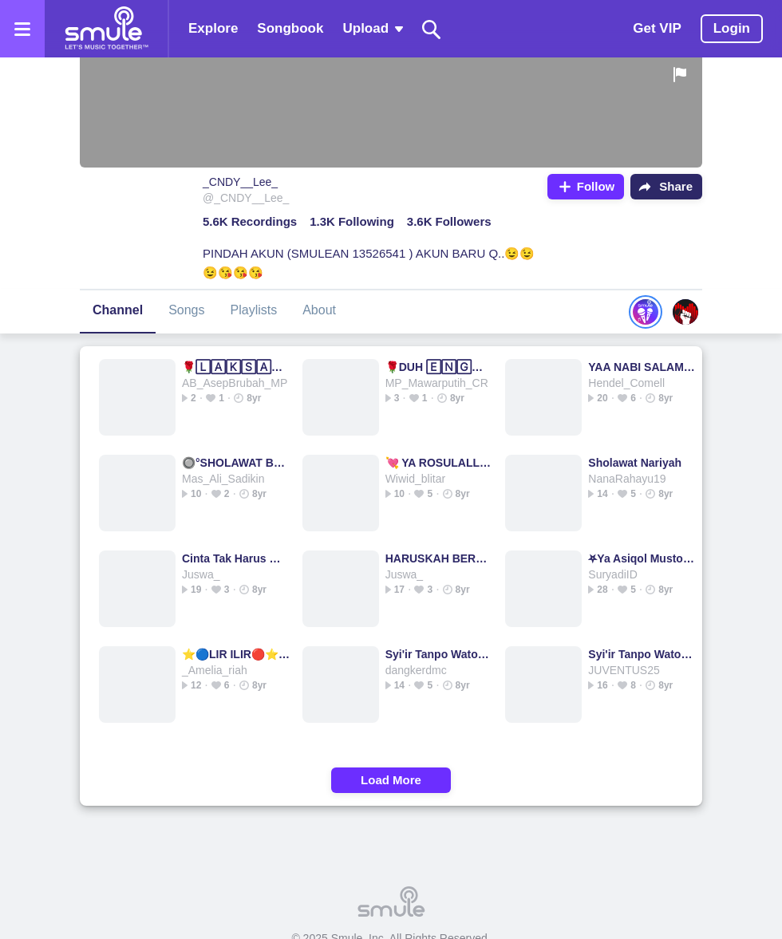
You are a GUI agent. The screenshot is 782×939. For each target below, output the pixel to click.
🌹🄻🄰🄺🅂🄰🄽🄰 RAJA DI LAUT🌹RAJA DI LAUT (236, 367)
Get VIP (657, 28)
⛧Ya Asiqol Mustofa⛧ (642, 558)
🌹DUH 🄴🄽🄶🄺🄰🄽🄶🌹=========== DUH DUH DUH (439, 367)
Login (731, 28)
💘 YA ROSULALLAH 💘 (439, 462)
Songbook (290, 28)
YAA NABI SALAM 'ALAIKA (642, 367)
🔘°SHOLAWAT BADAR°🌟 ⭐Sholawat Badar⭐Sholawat (236, 462)
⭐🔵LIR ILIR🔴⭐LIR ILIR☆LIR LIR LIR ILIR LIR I (236, 654)
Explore (213, 28)
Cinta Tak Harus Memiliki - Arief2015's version (236, 558)
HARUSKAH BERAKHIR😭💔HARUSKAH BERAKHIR (439, 558)
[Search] (432, 29)
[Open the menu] (22, 28)
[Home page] (106, 28)
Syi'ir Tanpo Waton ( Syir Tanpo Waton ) (439, 654)
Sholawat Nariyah (634, 462)
